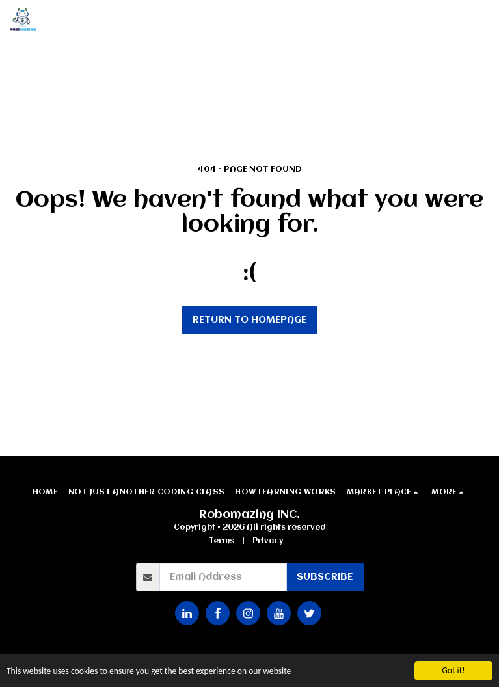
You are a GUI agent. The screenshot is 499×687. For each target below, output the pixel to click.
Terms (221, 541)
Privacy (267, 541)
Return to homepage (249, 320)
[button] (481, 19)
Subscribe (325, 577)
